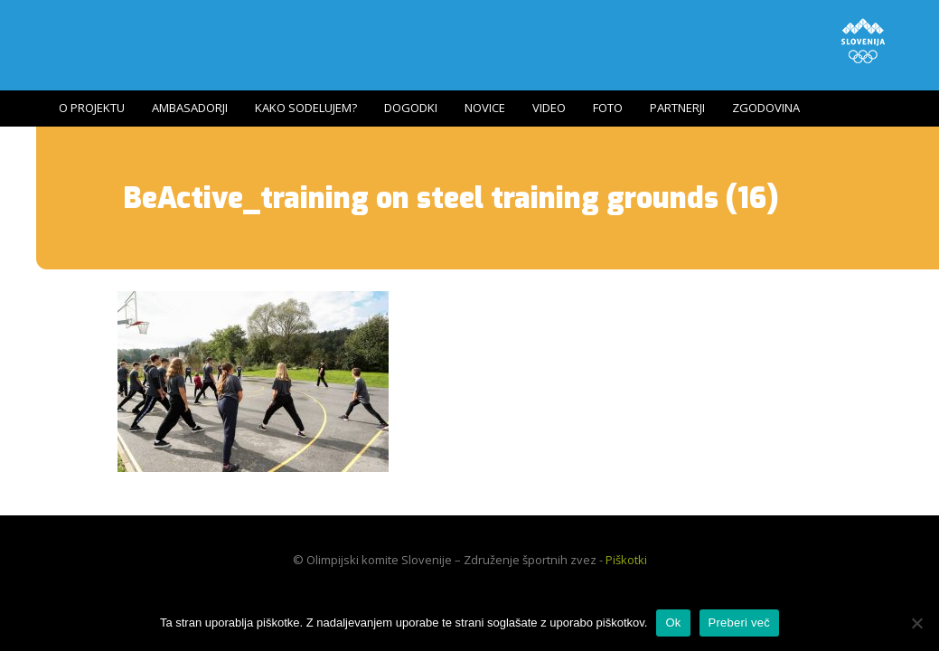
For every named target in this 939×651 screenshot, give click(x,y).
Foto (608, 107)
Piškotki (626, 560)
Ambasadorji (190, 107)
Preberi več (740, 622)
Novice (485, 107)
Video (549, 107)
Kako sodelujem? (306, 107)
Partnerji (677, 107)
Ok (673, 622)
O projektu (92, 107)
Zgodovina (766, 107)
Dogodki (410, 107)
